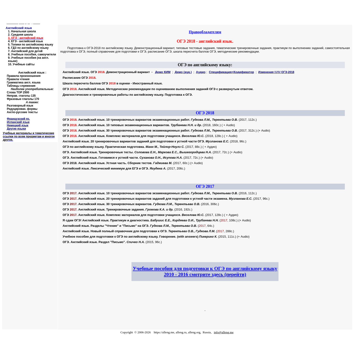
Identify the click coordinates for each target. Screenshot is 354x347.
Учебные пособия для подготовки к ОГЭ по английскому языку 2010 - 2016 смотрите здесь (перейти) (205, 271)
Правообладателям (205, 32)
